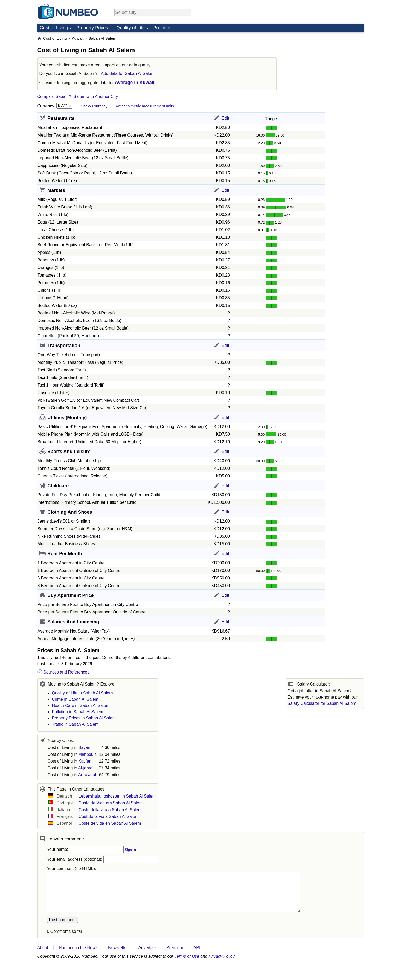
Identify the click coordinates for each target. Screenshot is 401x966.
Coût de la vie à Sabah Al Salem (108, 816)
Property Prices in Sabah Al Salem (84, 718)
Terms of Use (187, 956)
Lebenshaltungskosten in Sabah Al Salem (117, 796)
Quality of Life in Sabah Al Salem (82, 693)
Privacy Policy (221, 956)
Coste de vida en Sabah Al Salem (110, 823)
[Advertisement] (325, 68)
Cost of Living (54, 27)
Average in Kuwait (135, 82)
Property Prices (92, 27)
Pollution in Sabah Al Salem (77, 712)
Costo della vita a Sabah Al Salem (110, 809)
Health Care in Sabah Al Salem (81, 705)
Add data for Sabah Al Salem (127, 73)
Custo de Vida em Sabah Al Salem (111, 803)
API (197, 947)
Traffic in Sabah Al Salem (75, 724)
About (42, 947)
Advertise (147, 947)
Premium (162, 27)
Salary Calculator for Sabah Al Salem (322, 703)
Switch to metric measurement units (144, 106)
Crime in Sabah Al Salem (75, 699)
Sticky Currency (94, 106)
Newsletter (118, 947)
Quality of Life (131, 27)
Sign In (130, 850)
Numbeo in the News (78, 947)
